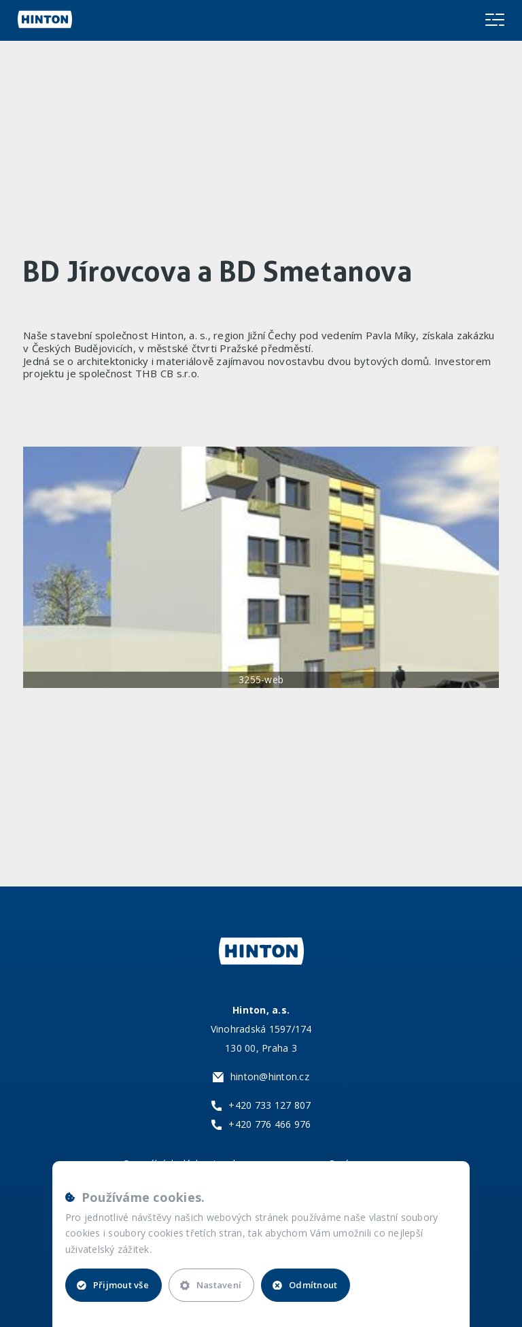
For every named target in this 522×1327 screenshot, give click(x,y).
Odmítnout (305, 1285)
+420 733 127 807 (269, 1105)
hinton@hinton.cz (269, 1076)
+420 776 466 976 (269, 1124)
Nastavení (210, 1285)
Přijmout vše (113, 1285)
